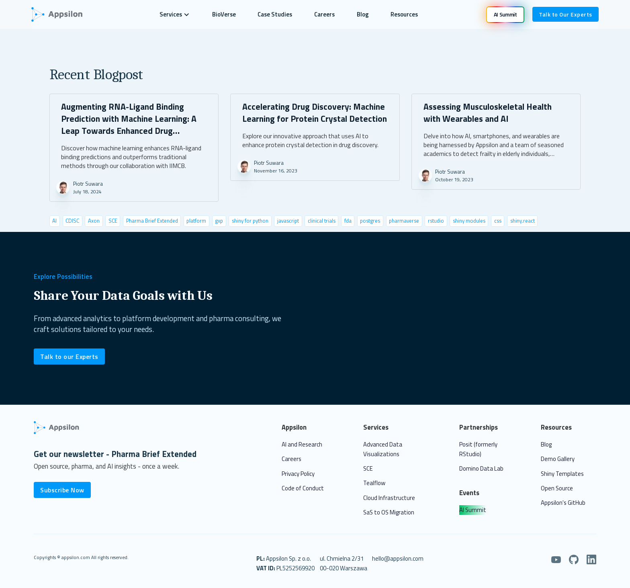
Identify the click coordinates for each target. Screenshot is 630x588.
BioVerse (224, 14)
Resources (404, 14)
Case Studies (275, 14)
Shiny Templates (562, 473)
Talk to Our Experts (565, 14)
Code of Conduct (303, 488)
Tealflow (374, 483)
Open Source (557, 488)
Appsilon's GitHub (563, 502)
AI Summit (472, 509)
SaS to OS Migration (388, 512)
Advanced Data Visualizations (382, 449)
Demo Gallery (558, 458)
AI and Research (302, 444)
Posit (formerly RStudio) (478, 449)
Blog (363, 14)
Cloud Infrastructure (389, 497)
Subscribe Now (62, 490)
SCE (368, 468)
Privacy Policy (298, 473)
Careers (324, 14)
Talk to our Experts (69, 356)
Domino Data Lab (481, 468)
